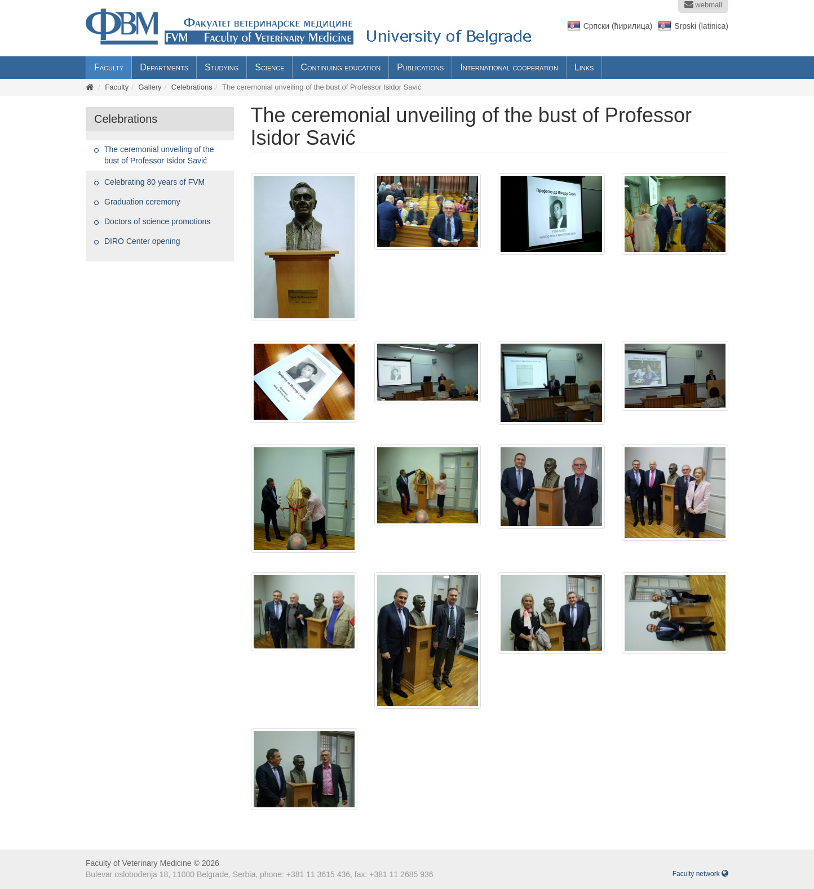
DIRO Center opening (142, 241)
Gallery (149, 87)
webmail (703, 4)
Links (584, 67)
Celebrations (192, 87)
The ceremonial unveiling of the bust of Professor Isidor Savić (159, 155)
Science (269, 67)
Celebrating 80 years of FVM (154, 181)
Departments (164, 67)
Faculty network (700, 874)
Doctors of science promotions (157, 221)
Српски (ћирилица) (618, 25)
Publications (420, 67)
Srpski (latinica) (701, 25)
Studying (221, 67)
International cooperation (509, 67)
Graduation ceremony (142, 201)
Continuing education (340, 67)
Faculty (108, 67)
